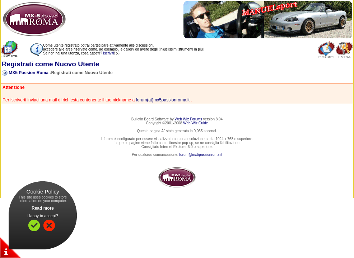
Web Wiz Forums (188, 119)
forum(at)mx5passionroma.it (163, 99)
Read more (43, 208)
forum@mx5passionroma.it (200, 155)
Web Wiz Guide (195, 123)
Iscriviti (108, 53)
